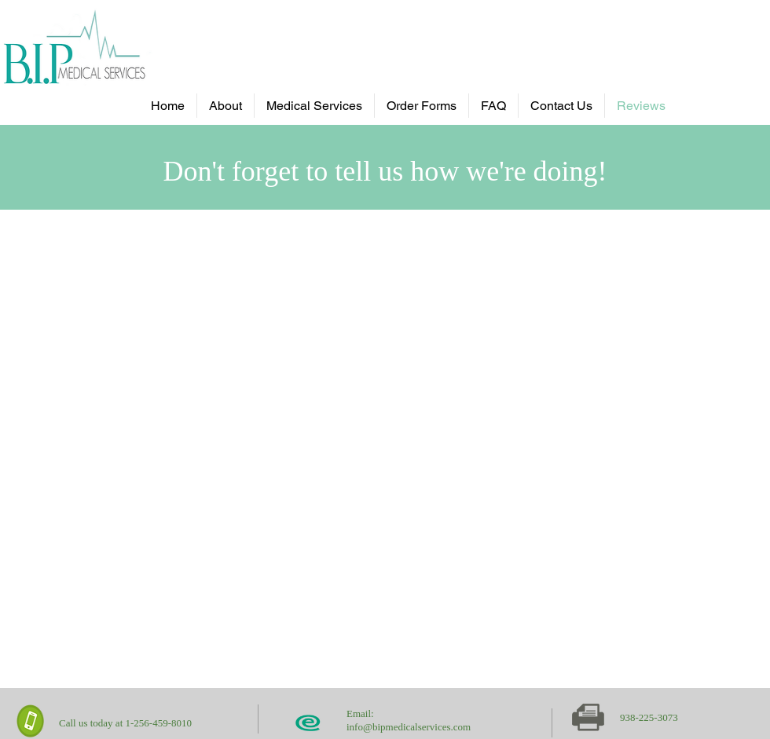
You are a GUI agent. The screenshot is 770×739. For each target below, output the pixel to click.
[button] (314, 105)
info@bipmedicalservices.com (408, 727)
